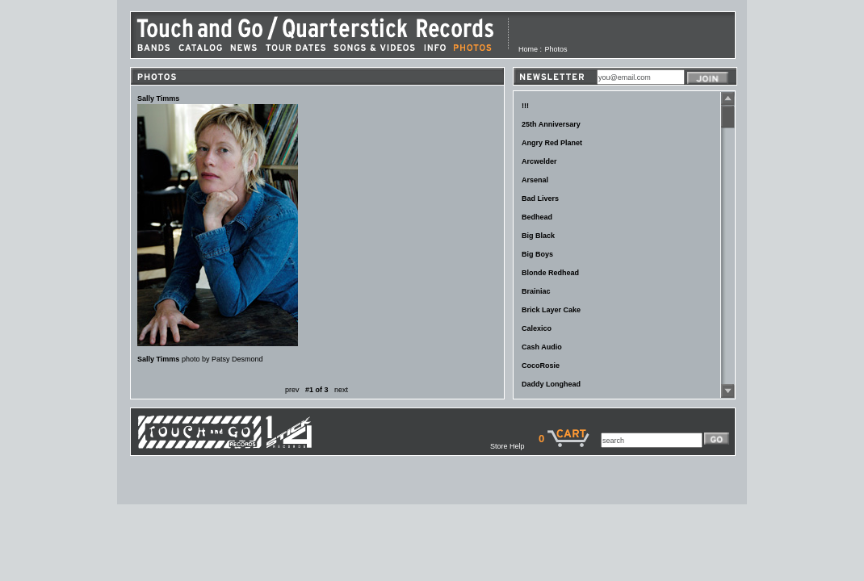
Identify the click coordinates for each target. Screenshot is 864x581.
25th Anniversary (551, 124)
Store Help (514, 446)
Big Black (538, 236)
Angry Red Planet (552, 143)
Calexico (537, 328)
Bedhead (537, 217)
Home (528, 49)
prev (292, 390)
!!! (525, 106)
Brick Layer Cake (551, 310)
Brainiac (536, 291)
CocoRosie (541, 366)
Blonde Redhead (550, 273)
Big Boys (537, 254)
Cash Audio (542, 347)
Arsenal (535, 180)
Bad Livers (540, 198)
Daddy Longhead (551, 384)
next (341, 390)
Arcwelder (539, 161)
